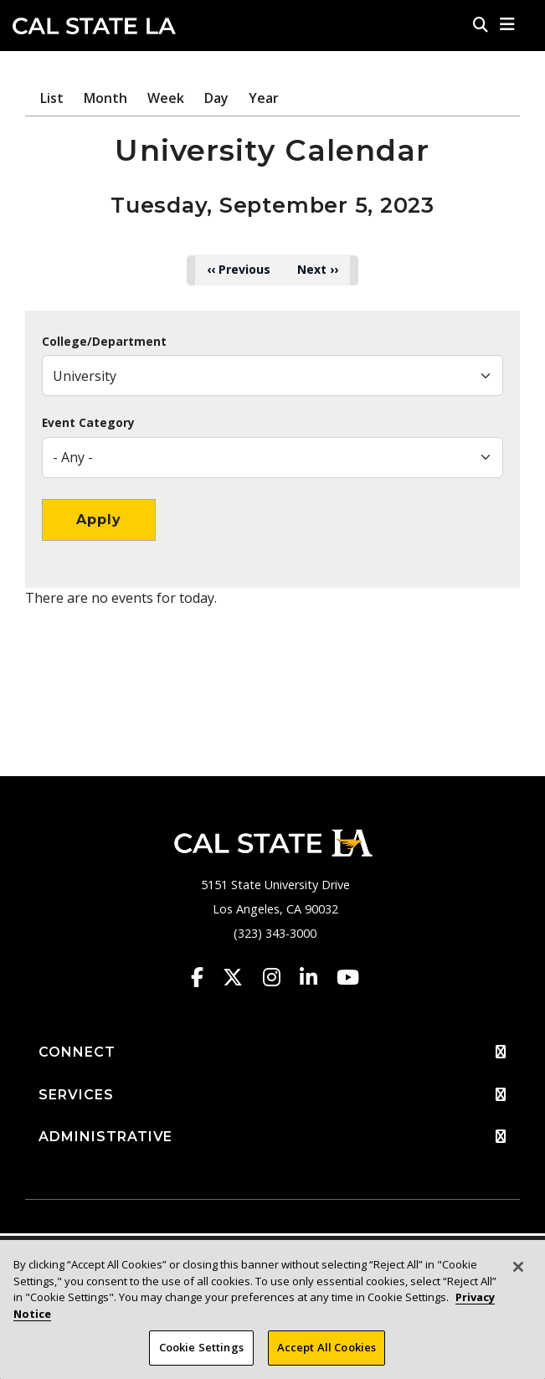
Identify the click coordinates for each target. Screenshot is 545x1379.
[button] (508, 24)
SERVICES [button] (272, 1095)
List (52, 98)
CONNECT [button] (272, 1052)
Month (105, 98)
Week (165, 98)
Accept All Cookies (326, 1347)
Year (264, 98)
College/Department (104, 341)
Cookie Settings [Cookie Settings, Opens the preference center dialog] (201, 1347)
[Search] (480, 24)
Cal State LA (94, 26)
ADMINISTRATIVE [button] (272, 1137)
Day (216, 98)
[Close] (518, 1266)
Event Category (88, 423)
